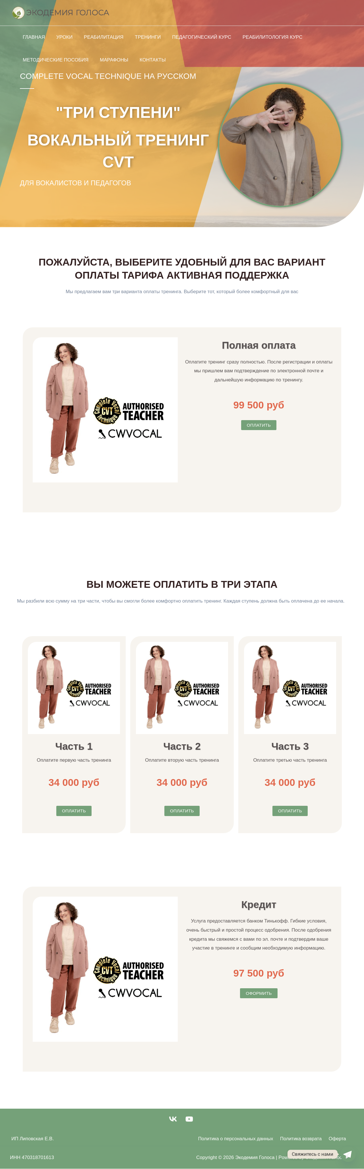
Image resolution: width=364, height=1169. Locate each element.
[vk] (173, 1119)
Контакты (148, 60)
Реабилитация (99, 37)
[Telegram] (348, 1154)
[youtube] (190, 1119)
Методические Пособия (55, 60)
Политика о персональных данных (235, 1138)
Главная (33, 37)
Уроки (62, 37)
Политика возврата (299, 1138)
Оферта (335, 1138)
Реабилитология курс (263, 37)
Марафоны (111, 60)
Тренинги (142, 37)
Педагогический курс (194, 37)
